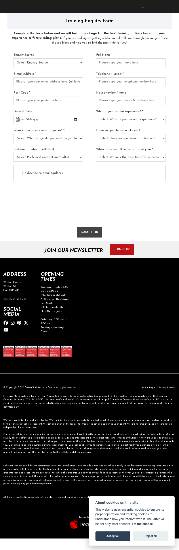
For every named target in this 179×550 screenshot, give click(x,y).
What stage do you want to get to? (39, 141)
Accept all (113, 536)
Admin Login (145, 399)
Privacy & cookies (166, 399)
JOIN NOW (124, 260)
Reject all (151, 536)
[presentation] (89, 212)
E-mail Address (24, 84)
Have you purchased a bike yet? (118, 141)
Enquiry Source (24, 65)
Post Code (21, 103)
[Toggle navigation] (7, 11)
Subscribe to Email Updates (40, 184)
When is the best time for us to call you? (124, 160)
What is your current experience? (119, 122)
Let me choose (142, 524)
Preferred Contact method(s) (33, 160)
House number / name (111, 103)
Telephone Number (110, 84)
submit (89, 243)
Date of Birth (22, 122)
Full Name (104, 65)
